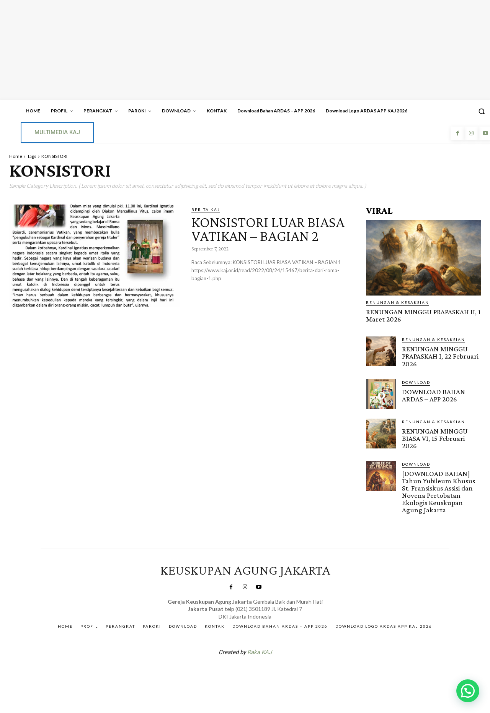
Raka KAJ (259, 651)
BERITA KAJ (205, 209)
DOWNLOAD (416, 382)
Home (15, 156)
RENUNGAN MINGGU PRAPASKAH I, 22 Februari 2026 (440, 356)
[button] (467, 690)
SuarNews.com (233, 671)
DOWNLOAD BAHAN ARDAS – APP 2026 (433, 395)
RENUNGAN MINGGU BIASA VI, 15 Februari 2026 (435, 438)
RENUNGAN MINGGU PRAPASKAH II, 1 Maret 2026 (423, 315)
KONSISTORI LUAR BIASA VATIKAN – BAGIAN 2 (268, 228)
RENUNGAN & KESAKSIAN (397, 302)
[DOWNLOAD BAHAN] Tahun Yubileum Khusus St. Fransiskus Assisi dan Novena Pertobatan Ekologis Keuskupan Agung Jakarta (438, 491)
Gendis (268, 671)
